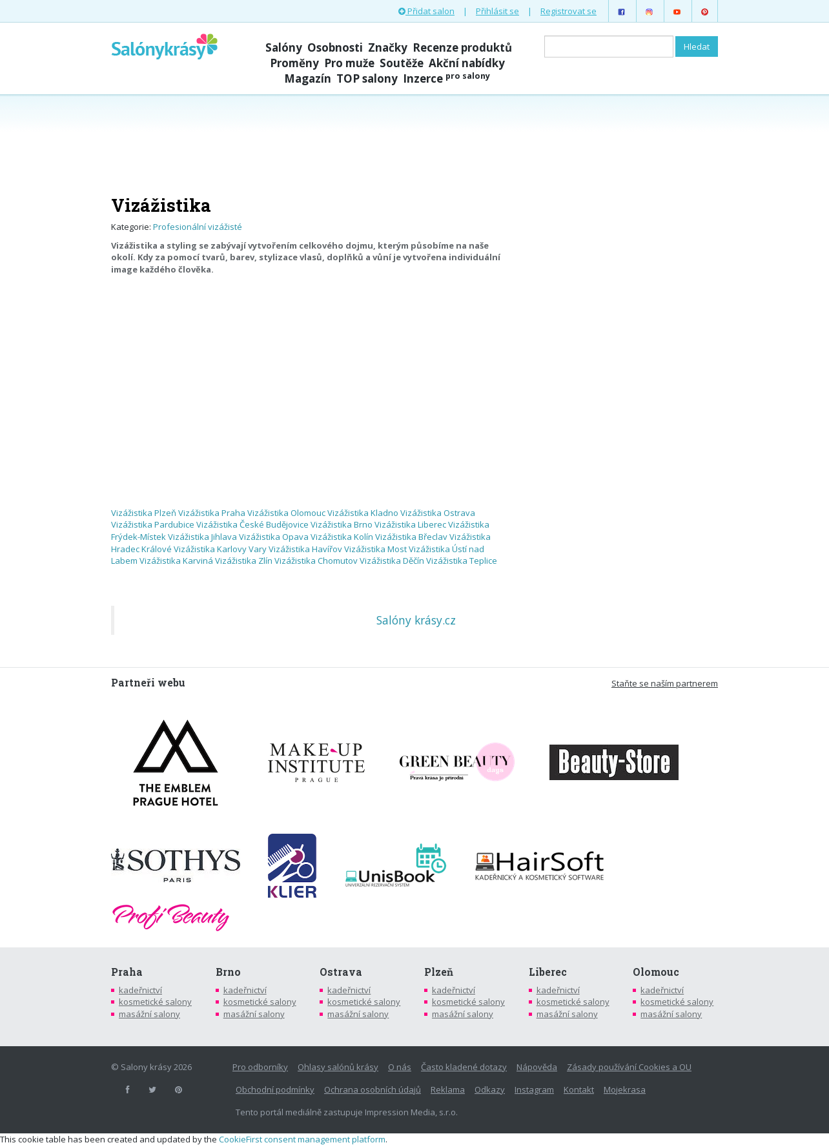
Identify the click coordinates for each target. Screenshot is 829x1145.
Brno (228, 971)
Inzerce (446, 78)
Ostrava (341, 971)
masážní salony (149, 1014)
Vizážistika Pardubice (152, 524)
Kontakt (579, 1089)
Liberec (548, 971)
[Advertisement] (414, 143)
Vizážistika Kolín (342, 536)
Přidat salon (426, 11)
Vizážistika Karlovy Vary (220, 549)
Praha (127, 971)
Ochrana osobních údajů (372, 1089)
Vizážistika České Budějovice (252, 524)
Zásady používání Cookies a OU (629, 1067)
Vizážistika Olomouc (286, 513)
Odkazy (490, 1089)
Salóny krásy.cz (416, 620)
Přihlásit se (497, 11)
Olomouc (656, 971)
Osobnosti (335, 47)
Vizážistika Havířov (305, 549)
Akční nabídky (467, 63)
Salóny (283, 47)
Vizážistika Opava (274, 536)
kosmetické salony (155, 1001)
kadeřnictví (140, 990)
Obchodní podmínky (275, 1089)
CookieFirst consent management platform (302, 1139)
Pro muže (349, 63)
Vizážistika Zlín (243, 560)
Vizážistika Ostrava (437, 513)
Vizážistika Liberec (410, 524)
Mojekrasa (625, 1089)
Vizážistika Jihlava (202, 536)
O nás (399, 1067)
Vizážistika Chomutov (316, 560)
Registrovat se (568, 11)
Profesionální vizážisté (197, 226)
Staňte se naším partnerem (664, 683)
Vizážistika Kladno (362, 513)
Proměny (294, 63)
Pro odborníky (260, 1067)
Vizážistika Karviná (176, 560)
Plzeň (438, 971)
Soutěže (402, 63)
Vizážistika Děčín (392, 560)
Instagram (534, 1089)
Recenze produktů (462, 47)
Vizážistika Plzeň (143, 513)
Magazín (307, 78)
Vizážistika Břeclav (411, 536)
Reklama (448, 1089)
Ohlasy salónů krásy (338, 1067)
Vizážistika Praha (211, 513)
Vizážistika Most (375, 549)
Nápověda (537, 1067)
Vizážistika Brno (342, 524)
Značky (387, 47)
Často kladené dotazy (464, 1067)
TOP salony (367, 78)
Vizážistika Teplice (461, 560)
